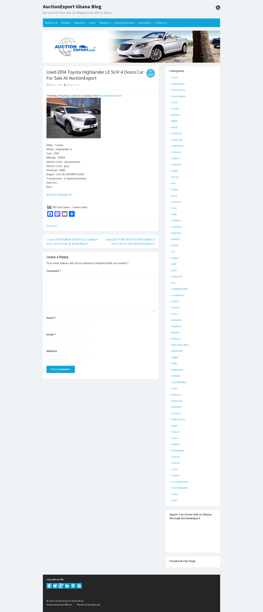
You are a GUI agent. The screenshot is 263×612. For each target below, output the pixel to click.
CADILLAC (177, 133)
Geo (174, 208)
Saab (174, 425)
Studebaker (178, 450)
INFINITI (176, 239)
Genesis (176, 201)
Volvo (175, 494)
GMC (174, 214)
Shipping (104, 22)
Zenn (175, 500)
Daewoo (176, 152)
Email (51, 334)
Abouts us (79, 22)
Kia (173, 282)
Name (51, 317)
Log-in (92, 22)
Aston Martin (179, 96)
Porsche (176, 413)
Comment (53, 270)
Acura (175, 77)
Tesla (175, 469)
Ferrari (175, 176)
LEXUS (175, 301)
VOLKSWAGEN (180, 487)
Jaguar (175, 257)
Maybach (176, 326)
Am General (178, 89)
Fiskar (175, 189)
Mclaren (176, 338)
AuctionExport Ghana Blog (72, 7)
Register (66, 22)
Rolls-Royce (178, 419)
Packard (176, 394)
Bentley (176, 114)
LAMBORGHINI (180, 288)
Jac (173, 251)
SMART (176, 444)
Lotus (175, 313)
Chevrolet (177, 139)
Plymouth (177, 400)
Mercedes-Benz (180, 344)
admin (68, 84)
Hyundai (176, 232)
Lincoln (176, 307)
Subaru (176, 456)
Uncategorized (180, 481)
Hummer (176, 226)
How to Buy (144, 22)
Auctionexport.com (110, 95)
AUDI (174, 102)
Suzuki (175, 462)
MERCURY (177, 351)
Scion (175, 438)
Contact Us (161, 22)
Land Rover (178, 295)
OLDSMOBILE (179, 382)
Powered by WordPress (59, 604)
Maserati (176, 319)
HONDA (176, 220)
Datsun (176, 158)
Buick (175, 127)
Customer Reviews (124, 22)
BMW (175, 121)
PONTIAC (177, 406)
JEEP (174, 263)
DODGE (176, 164)
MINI (174, 363)
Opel (175, 388)
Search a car (51, 22)
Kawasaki (177, 276)
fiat (173, 183)
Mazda (175, 332)
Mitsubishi (177, 369)
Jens (174, 270)
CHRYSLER (177, 145)
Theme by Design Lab (88, 604)
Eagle (175, 170)
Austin (175, 108)
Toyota (53, 225)
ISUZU (175, 245)
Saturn (175, 431)
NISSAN (176, 375)
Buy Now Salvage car (59, 194)
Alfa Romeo (178, 83)
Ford (174, 195)
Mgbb (175, 357)
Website (51, 351)
